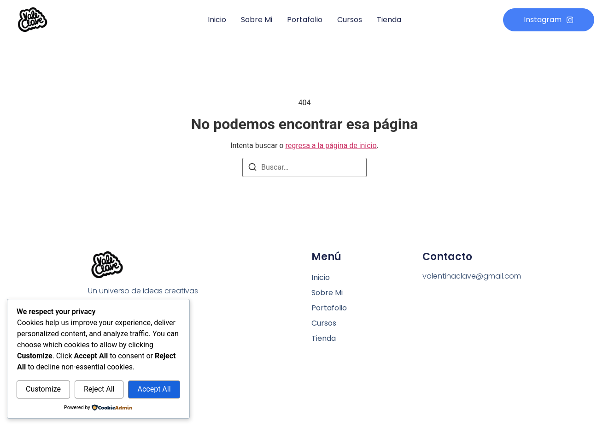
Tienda (389, 20)
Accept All (153, 389)
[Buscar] (252, 168)
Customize (43, 389)
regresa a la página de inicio (330, 145)
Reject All (99, 389)
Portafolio (304, 20)
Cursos (349, 20)
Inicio (217, 20)
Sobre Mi (256, 20)
